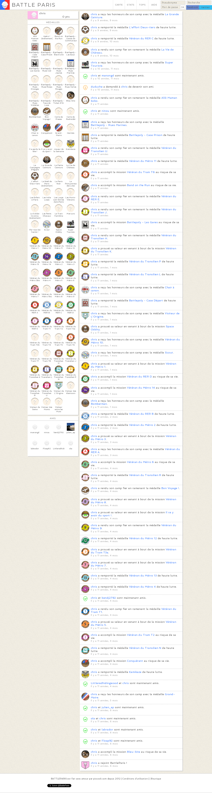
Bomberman (99, 403)
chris (42, 13)
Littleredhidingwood (104, 683)
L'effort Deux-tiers (142, 27)
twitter (205, 7)
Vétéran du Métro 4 (142, 586)
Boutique (156, 779)
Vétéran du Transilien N (145, 647)
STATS (130, 5)
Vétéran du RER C (141, 38)
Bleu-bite (133, 751)
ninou (105, 110)
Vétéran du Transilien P (145, 261)
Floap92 (107, 740)
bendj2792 (109, 597)
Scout (169, 352)
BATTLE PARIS (34, 5)
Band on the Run (138, 185)
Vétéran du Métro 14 (141, 387)
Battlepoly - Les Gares (142, 222)
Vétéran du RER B (141, 413)
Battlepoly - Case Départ (146, 300)
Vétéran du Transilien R (145, 475)
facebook (192, 7)
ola (93, 718)
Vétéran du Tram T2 (141, 634)
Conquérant (135, 660)
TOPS (142, 5)
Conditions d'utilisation (135, 779)
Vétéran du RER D (139, 376)
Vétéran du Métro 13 (143, 575)
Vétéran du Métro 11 (142, 161)
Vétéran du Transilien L (145, 274)
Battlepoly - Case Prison (145, 135)
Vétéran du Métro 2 (142, 424)
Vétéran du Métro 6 (140, 462)
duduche (96, 86)
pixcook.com (100, 779)
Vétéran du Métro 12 (143, 538)
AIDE (154, 5)
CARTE (119, 5)
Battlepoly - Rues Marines (108, 125)
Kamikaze (135, 672)
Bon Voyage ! (170, 488)
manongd (108, 75)
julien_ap (108, 707)
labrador (107, 729)
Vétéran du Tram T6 (141, 172)
